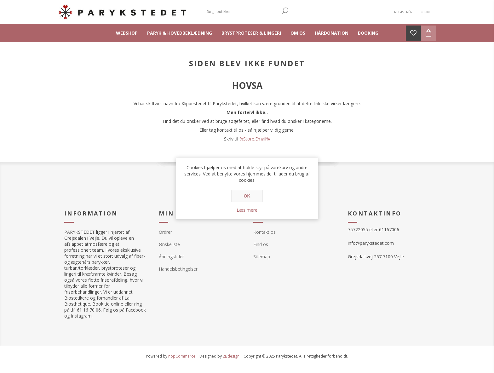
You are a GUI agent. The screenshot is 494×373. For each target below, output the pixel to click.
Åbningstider (171, 257)
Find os (260, 244)
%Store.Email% (254, 139)
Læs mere (247, 210)
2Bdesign (231, 356)
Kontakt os (264, 232)
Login (424, 11)
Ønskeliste (169, 244)
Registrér (403, 11)
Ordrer (165, 232)
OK (247, 195)
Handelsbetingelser (178, 269)
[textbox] (242, 11)
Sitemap (261, 257)
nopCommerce (181, 356)
